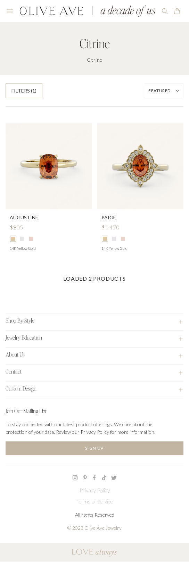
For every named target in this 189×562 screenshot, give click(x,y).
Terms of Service (94, 501)
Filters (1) (23, 91)
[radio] (13, 239)
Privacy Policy (95, 490)
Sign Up (94, 448)
